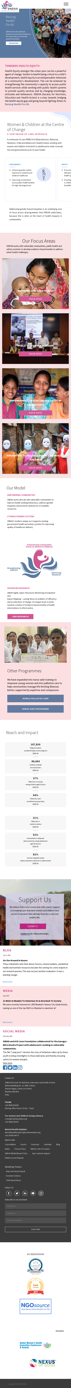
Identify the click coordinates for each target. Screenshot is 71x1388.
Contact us (25, 933)
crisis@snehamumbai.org (16, 1118)
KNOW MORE (13, 43)
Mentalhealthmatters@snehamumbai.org (23, 1132)
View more (7, 1063)
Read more (8, 981)
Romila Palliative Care (36, 698)
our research (20, 616)
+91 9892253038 (12, 1105)
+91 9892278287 (12, 1122)
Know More (35, 299)
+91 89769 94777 (12, 1135)
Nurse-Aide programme (35, 709)
